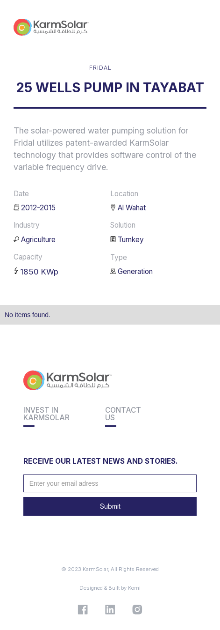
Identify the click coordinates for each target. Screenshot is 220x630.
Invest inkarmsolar (46, 414)
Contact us (123, 414)
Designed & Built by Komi (110, 588)
